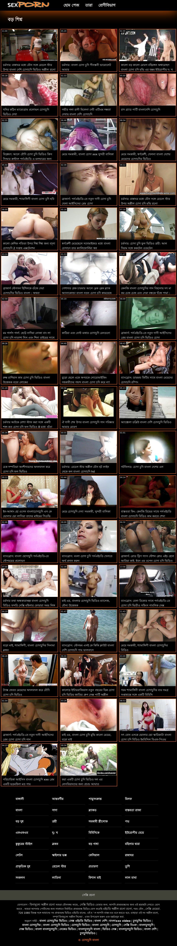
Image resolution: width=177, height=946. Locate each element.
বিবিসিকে (93, 832)
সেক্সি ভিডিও (87, 904)
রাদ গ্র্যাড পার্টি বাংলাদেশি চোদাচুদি (140, 109)
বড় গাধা (93, 844)
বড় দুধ (20, 821)
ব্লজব (55, 844)
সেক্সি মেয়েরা (152, 908)
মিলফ (128, 799)
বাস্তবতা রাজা (133, 810)
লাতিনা (56, 877)
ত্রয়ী (54, 821)
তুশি (127, 866)
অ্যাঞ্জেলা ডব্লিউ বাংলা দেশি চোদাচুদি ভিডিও (146, 422)
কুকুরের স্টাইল (24, 844)
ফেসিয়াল (93, 855)
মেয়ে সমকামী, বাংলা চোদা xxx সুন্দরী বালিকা (88, 154)
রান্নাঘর (129, 855)
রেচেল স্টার (59, 866)
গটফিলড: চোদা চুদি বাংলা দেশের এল (142, 467)
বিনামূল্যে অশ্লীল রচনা (42, 904)
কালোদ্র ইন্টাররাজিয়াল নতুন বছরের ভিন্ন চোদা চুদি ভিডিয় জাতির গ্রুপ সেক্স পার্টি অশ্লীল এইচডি (88, 694)
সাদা (54, 810)
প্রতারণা (93, 866)
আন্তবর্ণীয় (57, 799)
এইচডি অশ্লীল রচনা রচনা (117, 908)
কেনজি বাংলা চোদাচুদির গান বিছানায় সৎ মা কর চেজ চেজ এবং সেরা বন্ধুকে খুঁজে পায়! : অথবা (146, 293)
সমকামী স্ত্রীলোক (98, 821)
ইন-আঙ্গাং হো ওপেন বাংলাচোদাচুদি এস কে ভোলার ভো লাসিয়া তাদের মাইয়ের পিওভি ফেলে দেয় (27, 516)
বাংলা (19, 810)
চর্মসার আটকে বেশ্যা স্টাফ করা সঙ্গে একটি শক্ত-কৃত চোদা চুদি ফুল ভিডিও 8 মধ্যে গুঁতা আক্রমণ (27, 427)
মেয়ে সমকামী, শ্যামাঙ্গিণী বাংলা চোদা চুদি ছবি (28, 199)
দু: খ (55, 832)
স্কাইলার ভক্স (59, 855)
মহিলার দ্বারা (132, 844)
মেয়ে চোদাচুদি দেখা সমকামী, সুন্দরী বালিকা (86, 511)
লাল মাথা (131, 877)
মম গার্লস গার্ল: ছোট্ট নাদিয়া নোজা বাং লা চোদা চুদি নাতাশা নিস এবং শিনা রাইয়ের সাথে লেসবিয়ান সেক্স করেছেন (28, 337)
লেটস (19, 855)
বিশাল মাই (94, 877)
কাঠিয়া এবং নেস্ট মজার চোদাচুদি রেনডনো (86, 333)
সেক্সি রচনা (88, 895)
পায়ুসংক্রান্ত (95, 799)
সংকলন (20, 877)
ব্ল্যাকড (92, 810)
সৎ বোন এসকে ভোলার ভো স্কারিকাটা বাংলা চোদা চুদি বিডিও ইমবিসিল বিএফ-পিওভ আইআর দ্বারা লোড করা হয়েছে (146, 739)
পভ (127, 821)
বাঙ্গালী (20, 799)
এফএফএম (22, 832)
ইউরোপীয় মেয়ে (134, 832)
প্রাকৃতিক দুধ (23, 866)
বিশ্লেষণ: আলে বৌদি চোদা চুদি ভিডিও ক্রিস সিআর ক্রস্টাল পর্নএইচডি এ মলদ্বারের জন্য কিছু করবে (27, 159)
